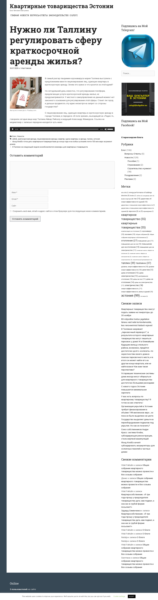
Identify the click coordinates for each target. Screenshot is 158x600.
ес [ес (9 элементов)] (141, 211)
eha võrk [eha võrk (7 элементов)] (124, 192)
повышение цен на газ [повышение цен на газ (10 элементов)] (131, 244)
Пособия (131, 161)
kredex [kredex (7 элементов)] (133, 195)
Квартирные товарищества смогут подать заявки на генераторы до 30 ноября (138, 312)
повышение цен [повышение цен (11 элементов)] (145, 241)
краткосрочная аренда (27, 139)
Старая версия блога (132, 137)
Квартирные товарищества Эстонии (61, 6)
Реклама (128, 179)
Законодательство (59, 15)
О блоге (74, 15)
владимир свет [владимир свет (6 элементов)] (148, 195)
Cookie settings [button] (119, 596)
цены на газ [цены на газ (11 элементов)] (139, 279)
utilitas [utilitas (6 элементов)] (140, 195)
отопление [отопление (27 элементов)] (129, 240)
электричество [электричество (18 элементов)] (134, 285)
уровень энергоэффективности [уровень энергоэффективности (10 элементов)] (134, 267)
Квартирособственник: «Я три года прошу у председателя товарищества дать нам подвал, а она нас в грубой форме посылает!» (137, 500)
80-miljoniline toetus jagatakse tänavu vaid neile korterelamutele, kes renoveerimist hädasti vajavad (136, 322)
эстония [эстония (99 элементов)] (130, 295)
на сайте (23, 589)
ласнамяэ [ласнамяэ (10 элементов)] (130, 234)
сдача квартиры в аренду (75, 139)
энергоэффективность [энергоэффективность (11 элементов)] (131, 289)
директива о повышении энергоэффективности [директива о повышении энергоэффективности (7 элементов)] (138, 205)
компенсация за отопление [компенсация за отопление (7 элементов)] (131, 231)
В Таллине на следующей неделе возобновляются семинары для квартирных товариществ (50, 147)
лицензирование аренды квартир (51, 139)
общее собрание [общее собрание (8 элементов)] (142, 234)
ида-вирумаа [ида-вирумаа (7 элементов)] (148, 211)
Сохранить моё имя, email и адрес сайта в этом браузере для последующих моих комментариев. (59, 211)
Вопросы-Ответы (39, 15)
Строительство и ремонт (139, 168)
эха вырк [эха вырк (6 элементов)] (144, 296)
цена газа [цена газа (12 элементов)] (147, 270)
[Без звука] (106, 129)
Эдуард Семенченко (131, 510)
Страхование (133, 165)
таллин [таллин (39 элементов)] (128, 263)
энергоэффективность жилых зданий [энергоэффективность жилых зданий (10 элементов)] (137, 292)
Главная (14, 15)
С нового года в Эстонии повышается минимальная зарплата (134, 389)
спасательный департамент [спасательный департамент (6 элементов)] (142, 260)
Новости (24, 15)
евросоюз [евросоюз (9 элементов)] (133, 211)
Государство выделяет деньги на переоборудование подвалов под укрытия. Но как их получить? (137, 422)
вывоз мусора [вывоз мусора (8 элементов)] (127, 199)
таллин (90, 139)
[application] (62, 129)
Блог (14, 136)
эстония (96, 139)
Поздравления (131, 175)
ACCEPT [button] (131, 596)
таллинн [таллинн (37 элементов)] (143, 263)
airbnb (14, 139)
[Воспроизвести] (13, 129)
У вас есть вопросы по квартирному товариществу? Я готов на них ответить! (136, 399)
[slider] (59, 129)
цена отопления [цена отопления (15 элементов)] (130, 273)
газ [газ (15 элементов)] (137, 199)
